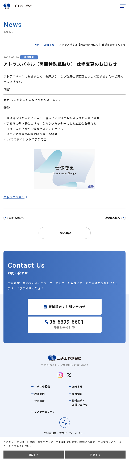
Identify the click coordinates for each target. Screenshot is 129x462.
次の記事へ (112, 218)
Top (64, 423)
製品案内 (39, 393)
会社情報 (39, 401)
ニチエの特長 (42, 386)
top (36, 44)
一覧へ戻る (64, 233)
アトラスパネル (13, 197)
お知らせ (49, 44)
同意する (95, 454)
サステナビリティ (44, 411)
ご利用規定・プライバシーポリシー (65, 433)
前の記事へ (16, 218)
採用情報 (77, 393)
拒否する (33, 454)
